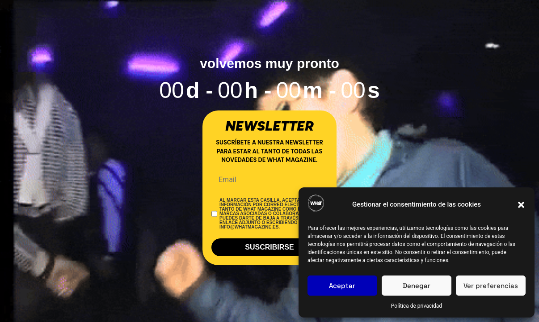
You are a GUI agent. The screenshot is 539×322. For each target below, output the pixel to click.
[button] (521, 204)
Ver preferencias (490, 285)
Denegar (416, 285)
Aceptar (342, 285)
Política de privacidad (416, 306)
